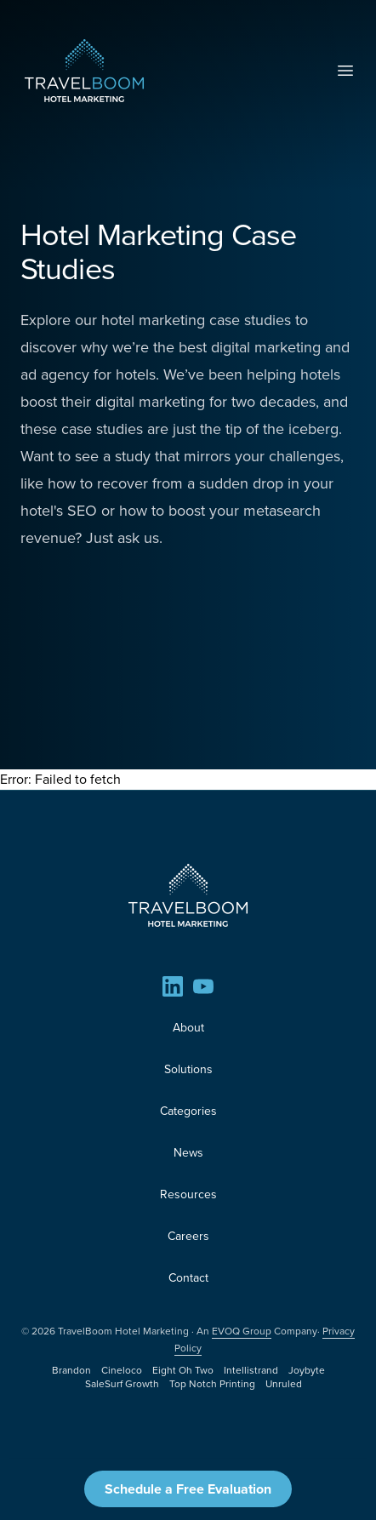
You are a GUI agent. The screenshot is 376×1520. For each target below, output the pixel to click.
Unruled (283, 1383)
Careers (188, 1236)
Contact (188, 1278)
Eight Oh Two (183, 1370)
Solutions (188, 1069)
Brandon (71, 1370)
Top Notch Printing (212, 1383)
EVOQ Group (241, 1331)
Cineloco (121, 1370)
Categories (188, 1111)
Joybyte (306, 1370)
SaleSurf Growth (122, 1383)
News (188, 1153)
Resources (188, 1194)
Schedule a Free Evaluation (188, 1489)
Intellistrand (251, 1370)
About (188, 1028)
